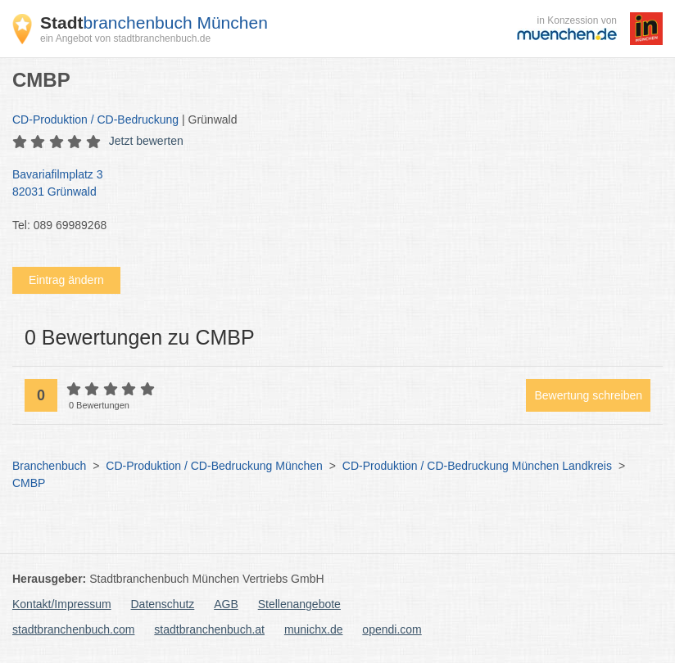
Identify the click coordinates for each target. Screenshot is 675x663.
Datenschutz (163, 604)
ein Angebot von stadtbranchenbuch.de (125, 38)
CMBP (28, 482)
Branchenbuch (49, 465)
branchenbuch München (154, 22)
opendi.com (391, 629)
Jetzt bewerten (146, 140)
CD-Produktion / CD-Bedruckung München (214, 465)
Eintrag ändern (66, 279)
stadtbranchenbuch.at (209, 629)
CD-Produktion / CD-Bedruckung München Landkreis (477, 465)
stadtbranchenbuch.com (73, 629)
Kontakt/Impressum (61, 604)
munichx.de (313, 629)
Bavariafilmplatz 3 (329, 184)
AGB (226, 604)
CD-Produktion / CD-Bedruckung (95, 119)
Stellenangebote (299, 604)
